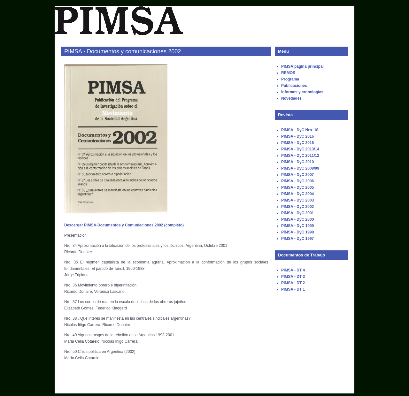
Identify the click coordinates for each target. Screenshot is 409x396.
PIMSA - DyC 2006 (297, 181)
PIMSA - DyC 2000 (297, 219)
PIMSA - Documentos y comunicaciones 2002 (122, 51)
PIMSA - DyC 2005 (297, 187)
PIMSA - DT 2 (293, 283)
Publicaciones (294, 85)
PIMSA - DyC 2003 (297, 200)
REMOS (288, 73)
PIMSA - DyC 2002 (297, 206)
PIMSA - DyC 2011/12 (300, 155)
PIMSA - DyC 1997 (297, 238)
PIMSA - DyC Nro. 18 (299, 130)
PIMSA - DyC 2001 (297, 213)
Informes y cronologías (302, 92)
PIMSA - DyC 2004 (297, 194)
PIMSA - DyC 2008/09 (300, 168)
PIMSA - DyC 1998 (297, 232)
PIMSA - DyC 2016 (297, 136)
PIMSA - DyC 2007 (297, 174)
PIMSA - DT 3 (293, 276)
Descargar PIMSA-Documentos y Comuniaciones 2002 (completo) (124, 225)
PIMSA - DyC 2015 (297, 143)
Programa (290, 79)
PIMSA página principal (302, 66)
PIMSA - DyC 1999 (297, 226)
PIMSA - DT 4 (293, 270)
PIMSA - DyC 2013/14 (300, 149)
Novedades (291, 98)
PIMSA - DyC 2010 (297, 162)
